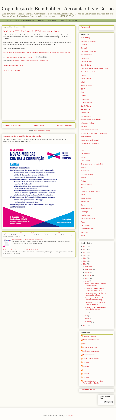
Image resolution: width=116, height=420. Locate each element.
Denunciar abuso (88, 390)
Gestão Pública (86, 106)
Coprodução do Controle (89, 72)
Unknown (86, 362)
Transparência (43, 60)
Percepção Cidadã (87, 174)
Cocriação (84, 48)
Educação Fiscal (86, 85)
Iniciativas (84, 126)
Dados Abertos (86, 79)
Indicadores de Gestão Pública (91, 120)
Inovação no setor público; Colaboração (94, 133)
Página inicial (39, 125)
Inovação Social (86, 137)
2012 (85, 264)
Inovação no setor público (89, 130)
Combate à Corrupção (88, 51)
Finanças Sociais (86, 102)
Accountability (15, 60)
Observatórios (85, 154)
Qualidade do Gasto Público (90, 191)
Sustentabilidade (86, 208)
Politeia (83, 177)
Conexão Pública (86, 55)
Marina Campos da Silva (91, 358)
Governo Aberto (86, 116)
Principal (8, 20)
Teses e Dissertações (88, 218)
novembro (88, 269)
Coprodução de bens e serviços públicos (94, 68)
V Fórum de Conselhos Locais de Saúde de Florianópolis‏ (21, 250)
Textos (83, 222)
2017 (85, 249)
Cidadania (84, 44)
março (87, 319)
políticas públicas (86, 184)
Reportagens (85, 201)
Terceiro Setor (85, 215)
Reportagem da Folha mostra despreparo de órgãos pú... (94, 299)
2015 (85, 255)
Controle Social (86, 65)
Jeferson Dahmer (88, 355)
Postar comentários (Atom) (41, 131)
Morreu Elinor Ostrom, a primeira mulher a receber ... (95, 284)
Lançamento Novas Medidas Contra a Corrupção (22, 136)
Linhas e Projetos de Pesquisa (24, 20)
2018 (85, 246)
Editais (83, 82)
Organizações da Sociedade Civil (92, 164)
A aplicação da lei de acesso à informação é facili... (95, 303)
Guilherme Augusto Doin (91, 351)
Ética (82, 92)
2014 (85, 258)
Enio (84, 343)
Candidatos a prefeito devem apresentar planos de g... (94, 289)
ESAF (83, 89)
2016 (85, 252)
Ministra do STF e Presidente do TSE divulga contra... (95, 308)
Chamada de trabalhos (88, 41)
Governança (85, 113)
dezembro (88, 266)
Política (83, 181)
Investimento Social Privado (90, 140)
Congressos (85, 58)
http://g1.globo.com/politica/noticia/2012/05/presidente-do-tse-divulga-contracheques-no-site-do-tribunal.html (36, 52)
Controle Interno (86, 61)
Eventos (83, 96)
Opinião (83, 157)
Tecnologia (84, 212)
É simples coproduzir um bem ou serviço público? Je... (95, 294)
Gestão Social (85, 109)
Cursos (83, 75)
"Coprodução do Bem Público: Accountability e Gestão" (93, 382)
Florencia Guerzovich (90, 347)
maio (87, 313)
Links (82, 147)
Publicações (52, 20)
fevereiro (88, 322)
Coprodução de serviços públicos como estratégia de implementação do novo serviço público (32, 233)
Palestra (83, 167)
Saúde (83, 205)
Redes (83, 195)
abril (86, 316)
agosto (87, 278)
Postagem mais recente (12, 125)
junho (87, 281)
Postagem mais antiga (65, 125)
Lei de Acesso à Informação (29, 60)
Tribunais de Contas (87, 229)
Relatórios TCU (86, 198)
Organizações (85, 160)
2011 (85, 325)
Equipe (62, 20)
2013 (85, 261)
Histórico (41, 20)
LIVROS (83, 150)
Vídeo (83, 236)
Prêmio (83, 188)
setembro (88, 275)
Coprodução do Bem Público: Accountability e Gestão (58, 8)
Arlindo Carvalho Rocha (91, 340)
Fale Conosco (73, 20)
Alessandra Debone (89, 336)
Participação (85, 171)
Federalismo (85, 99)
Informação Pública (87, 123)
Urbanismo (84, 232)
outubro (87, 272)
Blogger (70, 416)
